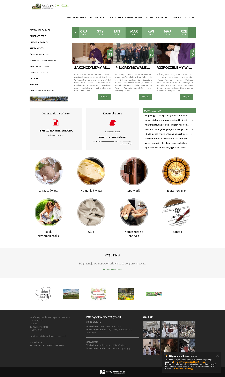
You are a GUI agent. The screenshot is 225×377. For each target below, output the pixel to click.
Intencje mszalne (157, 17)
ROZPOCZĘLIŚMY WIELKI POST (181, 67)
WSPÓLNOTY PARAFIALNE (43, 60)
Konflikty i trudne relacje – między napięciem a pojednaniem (167, 124)
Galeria (176, 17)
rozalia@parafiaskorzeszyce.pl (51, 336)
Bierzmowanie (176, 190)
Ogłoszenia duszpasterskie (125, 17)
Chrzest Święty (48, 190)
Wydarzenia (97, 17)
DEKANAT (35, 78)
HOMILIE (34, 84)
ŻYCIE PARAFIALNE (39, 54)
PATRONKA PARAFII (40, 30)
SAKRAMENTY (37, 48)
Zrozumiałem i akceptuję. (183, 369)
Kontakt (190, 17)
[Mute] (121, 141)
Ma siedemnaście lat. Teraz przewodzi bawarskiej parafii (167, 143)
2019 (100, 32)
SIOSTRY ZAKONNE (39, 66)
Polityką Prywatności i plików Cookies (189, 362)
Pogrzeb (176, 231)
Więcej (104, 96)
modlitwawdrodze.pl (126, 144)
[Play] (94, 141)
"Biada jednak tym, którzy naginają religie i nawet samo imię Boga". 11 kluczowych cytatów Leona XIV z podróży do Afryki (167, 134)
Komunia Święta (91, 190)
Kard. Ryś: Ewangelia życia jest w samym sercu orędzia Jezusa (167, 129)
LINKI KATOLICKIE (39, 72)
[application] (112, 141)
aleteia (156, 110)
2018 (83, 32)
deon (147, 110)
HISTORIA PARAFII (39, 42)
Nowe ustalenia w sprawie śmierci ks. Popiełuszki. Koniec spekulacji (167, 120)
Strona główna (76, 17)
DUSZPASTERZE (38, 36)
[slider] (108, 141)
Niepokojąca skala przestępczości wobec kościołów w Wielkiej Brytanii (167, 115)
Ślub (91, 231)
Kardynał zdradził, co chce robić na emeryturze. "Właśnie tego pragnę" (167, 138)
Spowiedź (133, 190)
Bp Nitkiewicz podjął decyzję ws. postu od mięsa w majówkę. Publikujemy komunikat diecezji (167, 147)
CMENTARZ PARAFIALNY (42, 90)
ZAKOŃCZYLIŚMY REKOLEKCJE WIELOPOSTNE (110, 67)
